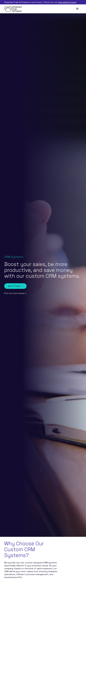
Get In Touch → (15, 286)
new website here (67, 2)
